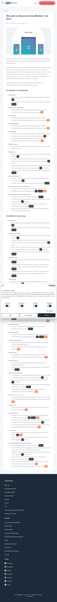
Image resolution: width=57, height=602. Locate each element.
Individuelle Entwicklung (11, 551)
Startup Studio (9, 496)
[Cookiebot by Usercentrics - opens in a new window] (49, 286)
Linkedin (8, 577)
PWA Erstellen (9, 529)
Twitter (8, 570)
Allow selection (28, 315)
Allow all (47, 315)
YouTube (8, 574)
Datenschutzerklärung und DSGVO (14, 510)
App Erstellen (8, 526)
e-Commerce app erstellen (12, 522)
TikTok (8, 585)
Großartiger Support (10, 488)
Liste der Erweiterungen (11, 533)
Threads (8, 581)
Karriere (7, 499)
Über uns (7, 485)
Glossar (7, 554)
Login (35, 3)
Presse (7, 503)
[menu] (3, 3)
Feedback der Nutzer (11, 544)
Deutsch (30, 596)
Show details (49, 310)
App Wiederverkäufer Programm (14, 536)
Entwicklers (8, 547)
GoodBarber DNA (10, 492)
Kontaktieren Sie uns (10, 513)
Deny (10, 315)
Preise (6, 540)
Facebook (9, 563)
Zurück (6, 10)
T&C (6, 506)
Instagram (9, 567)
